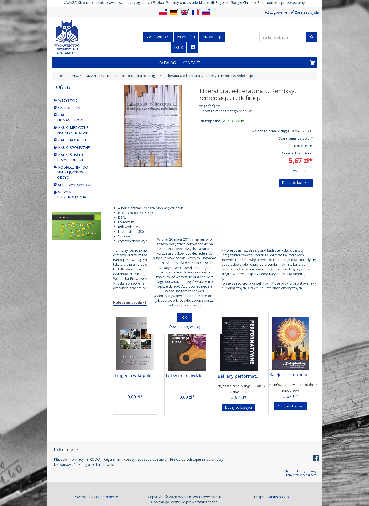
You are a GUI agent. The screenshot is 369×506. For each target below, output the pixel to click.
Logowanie (276, 12)
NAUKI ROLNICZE (72, 139)
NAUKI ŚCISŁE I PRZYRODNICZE (70, 157)
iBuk (178, 47)
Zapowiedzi (158, 37)
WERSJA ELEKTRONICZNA (71, 194)
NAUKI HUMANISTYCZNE (72, 117)
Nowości (186, 37)
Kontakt (191, 62)
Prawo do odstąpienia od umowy (196, 459)
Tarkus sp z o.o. (279, 496)
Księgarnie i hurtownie (96, 464)
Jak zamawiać (64, 464)
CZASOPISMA (69, 107)
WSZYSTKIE (67, 100)
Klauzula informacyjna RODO (77, 459)
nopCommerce (106, 496)
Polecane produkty (131, 302)
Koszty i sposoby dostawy (145, 459)
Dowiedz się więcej (184, 326)
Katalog (167, 62)
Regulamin (111, 459)
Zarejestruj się (305, 12)
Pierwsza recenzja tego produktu (226, 110)
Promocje (212, 37)
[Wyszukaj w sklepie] (282, 37)
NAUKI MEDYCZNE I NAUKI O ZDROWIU (74, 130)
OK (184, 317)
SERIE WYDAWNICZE (75, 184)
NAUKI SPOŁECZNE (74, 147)
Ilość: (295, 170)
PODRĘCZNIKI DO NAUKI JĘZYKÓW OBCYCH (72, 172)
